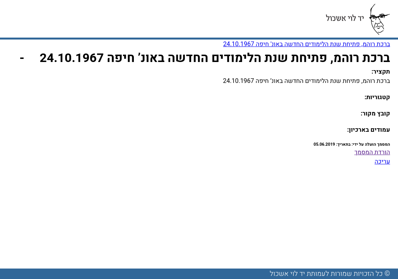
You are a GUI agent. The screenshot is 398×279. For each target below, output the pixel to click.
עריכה (382, 161)
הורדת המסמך (372, 152)
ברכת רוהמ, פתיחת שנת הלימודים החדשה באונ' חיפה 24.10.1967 (306, 44)
